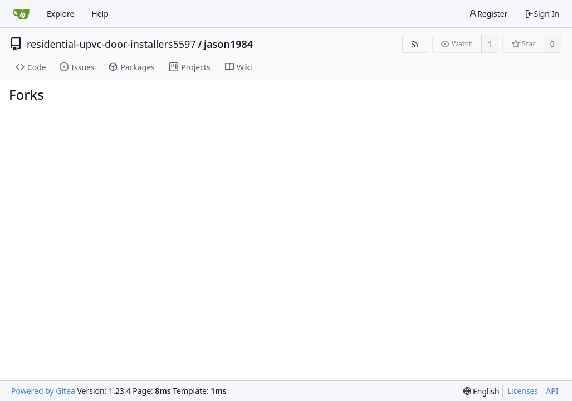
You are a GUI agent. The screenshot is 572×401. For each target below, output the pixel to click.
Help (100, 13)
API (552, 390)
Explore (60, 13)
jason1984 (228, 44)
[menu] (481, 391)
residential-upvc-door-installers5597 (111, 44)
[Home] (21, 14)
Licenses (523, 390)
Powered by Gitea (43, 390)
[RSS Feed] (415, 44)
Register (487, 13)
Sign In (542, 13)
